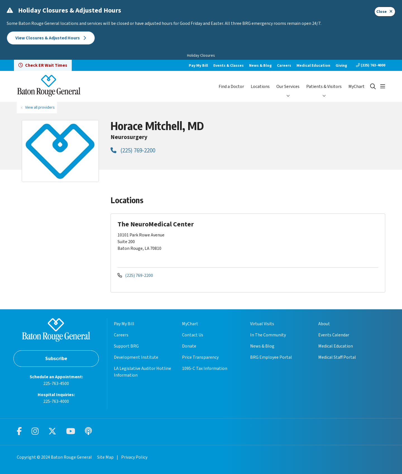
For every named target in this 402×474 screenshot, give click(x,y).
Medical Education (313, 65)
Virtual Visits (262, 324)
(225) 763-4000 (370, 65)
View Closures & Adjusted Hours (50, 38)
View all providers (40, 107)
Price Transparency (200, 357)
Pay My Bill (198, 65)
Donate (189, 346)
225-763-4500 (56, 383)
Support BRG (126, 346)
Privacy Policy (134, 457)
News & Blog (260, 65)
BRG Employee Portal (271, 357)
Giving (341, 65)
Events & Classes (228, 65)
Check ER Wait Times (42, 65)
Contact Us (192, 335)
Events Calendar (333, 335)
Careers (284, 65)
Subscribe (56, 358)
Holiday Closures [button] (201, 55)
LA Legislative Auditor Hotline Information (142, 371)
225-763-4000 (56, 401)
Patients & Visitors (324, 86)
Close (384, 12)
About (324, 324)
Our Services (288, 86)
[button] (382, 86)
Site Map (105, 457)
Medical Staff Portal (337, 357)
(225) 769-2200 (133, 150)
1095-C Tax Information (204, 368)
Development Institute (136, 357)
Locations (260, 86)
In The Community (268, 335)
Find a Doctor (231, 86)
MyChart (356, 86)
